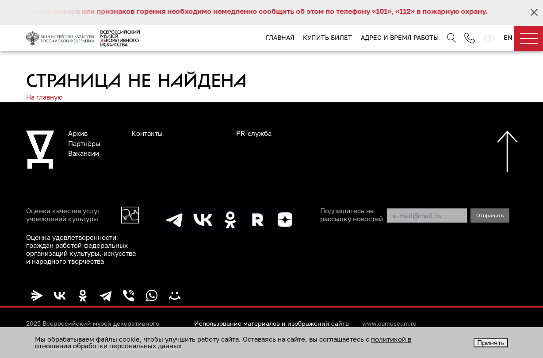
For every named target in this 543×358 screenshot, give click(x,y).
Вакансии (83, 153)
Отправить (490, 215)
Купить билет (327, 37)
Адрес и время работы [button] (400, 37)
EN (508, 37)
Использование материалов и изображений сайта (271, 323)
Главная (280, 37)
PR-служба (254, 133)
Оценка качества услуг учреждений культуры (63, 215)
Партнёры (84, 143)
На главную (44, 97)
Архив (78, 133)
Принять (491, 342)
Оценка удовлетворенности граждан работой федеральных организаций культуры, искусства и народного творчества (81, 249)
